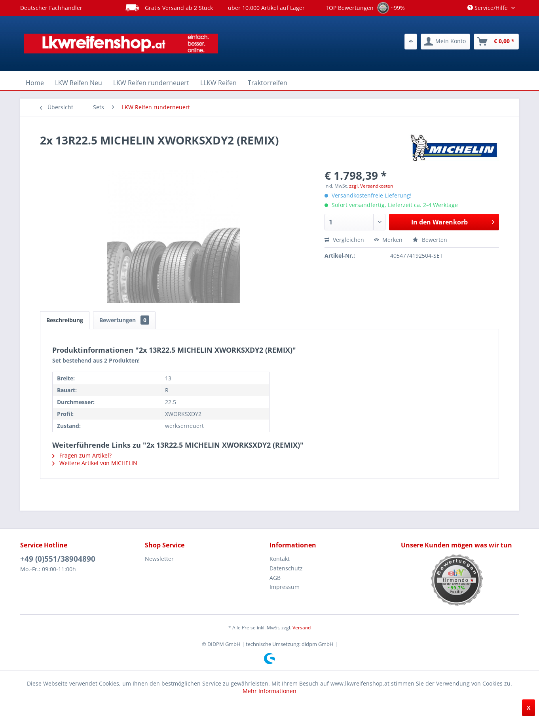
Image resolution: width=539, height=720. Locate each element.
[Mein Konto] (445, 41)
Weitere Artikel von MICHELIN (94, 463)
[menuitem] (410, 41)
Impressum (285, 587)
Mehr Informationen (269, 691)
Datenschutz (286, 568)
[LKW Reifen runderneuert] (151, 82)
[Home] (34, 82)
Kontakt (280, 558)
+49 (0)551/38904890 (57, 559)
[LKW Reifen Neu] (78, 82)
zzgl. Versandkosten (371, 185)
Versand (301, 627)
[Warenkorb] (496, 41)
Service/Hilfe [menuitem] (488, 7)
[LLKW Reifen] (218, 82)
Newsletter (159, 558)
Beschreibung (64, 320)
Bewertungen (124, 320)
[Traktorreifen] (267, 82)
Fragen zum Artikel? (82, 455)
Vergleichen (344, 239)
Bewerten (429, 239)
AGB (275, 577)
